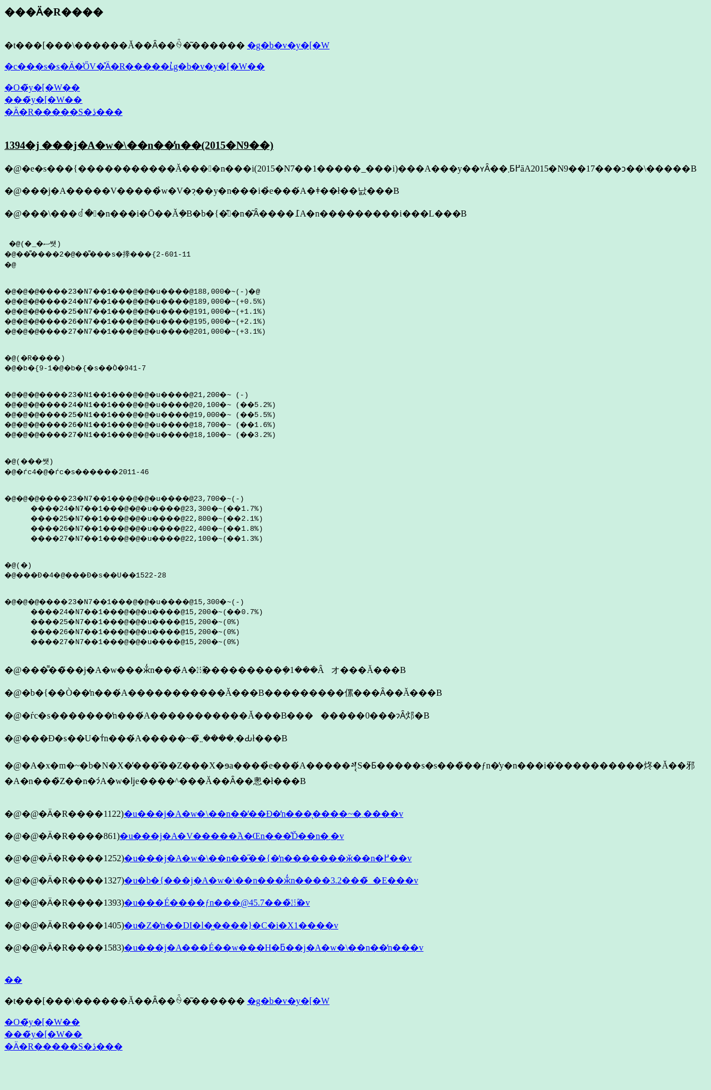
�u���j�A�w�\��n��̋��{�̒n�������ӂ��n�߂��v (268, 881)
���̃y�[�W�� (43, 99)
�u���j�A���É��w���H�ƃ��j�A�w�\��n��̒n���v (273, 971)
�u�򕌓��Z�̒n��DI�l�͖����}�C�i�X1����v (231, 948)
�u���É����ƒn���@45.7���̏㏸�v (217, 926)
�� (13, 1003)
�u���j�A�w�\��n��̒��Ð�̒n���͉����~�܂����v (263, 837)
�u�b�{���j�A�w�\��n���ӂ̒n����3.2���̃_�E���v (271, 903)
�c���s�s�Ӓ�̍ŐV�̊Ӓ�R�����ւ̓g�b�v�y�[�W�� (134, 66)
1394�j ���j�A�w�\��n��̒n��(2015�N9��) (138, 145)
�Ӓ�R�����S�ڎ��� (63, 112)
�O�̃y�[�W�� (42, 87)
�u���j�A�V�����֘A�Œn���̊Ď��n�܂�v (231, 859)
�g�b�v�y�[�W (288, 45)
